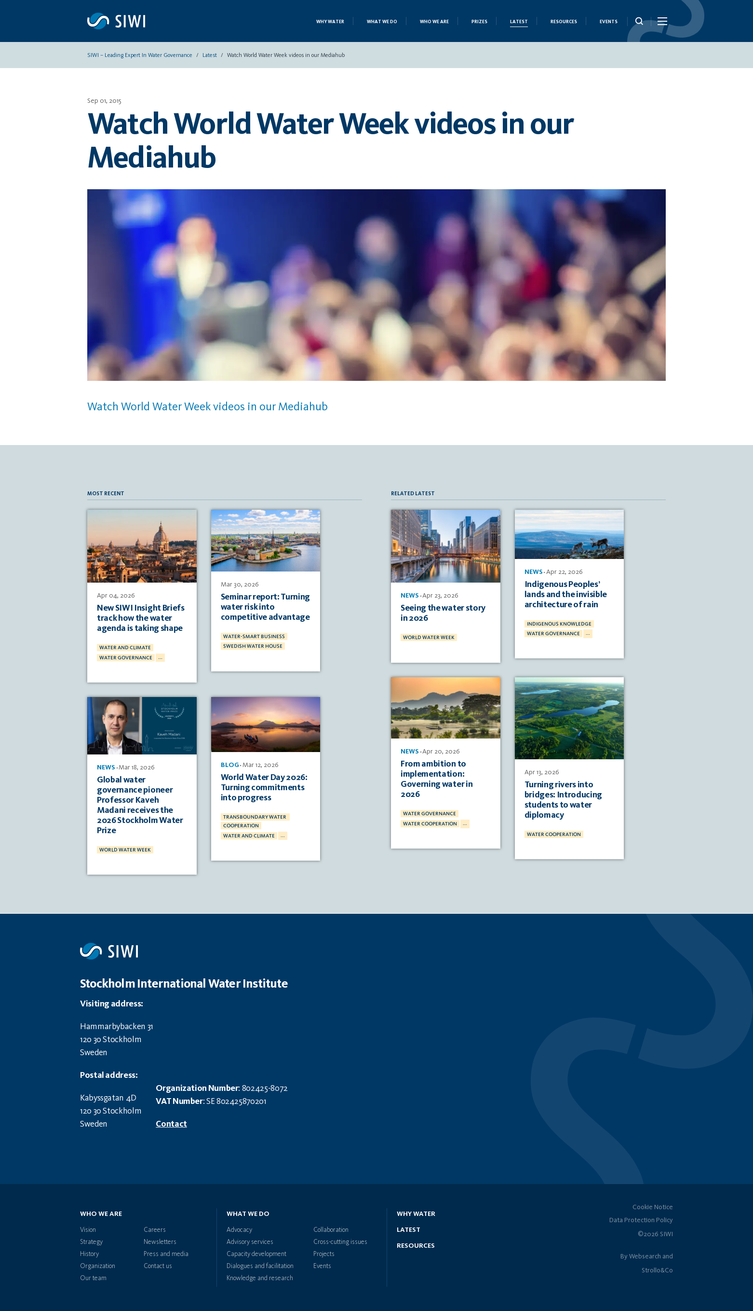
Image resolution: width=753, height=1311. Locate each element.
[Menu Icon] (662, 23)
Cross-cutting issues (340, 1242)
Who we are (434, 21)
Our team (93, 1278)
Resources (564, 21)
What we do (382, 21)
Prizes (479, 21)
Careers (155, 1230)
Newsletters (160, 1242)
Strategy (91, 1242)
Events (609, 21)
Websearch (645, 1256)
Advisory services (250, 1242)
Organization (97, 1266)
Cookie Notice (652, 1207)
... (160, 657)
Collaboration (331, 1230)
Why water (416, 1214)
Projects (324, 1254)
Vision (88, 1230)
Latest (519, 21)
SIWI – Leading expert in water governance (139, 55)
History (89, 1254)
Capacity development (256, 1254)
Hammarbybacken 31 (116, 1026)
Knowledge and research (260, 1278)
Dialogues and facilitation (260, 1266)
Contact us (158, 1266)
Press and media (166, 1254)
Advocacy (239, 1230)
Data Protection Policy (641, 1220)
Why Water (330, 21)
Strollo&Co (657, 1270)
